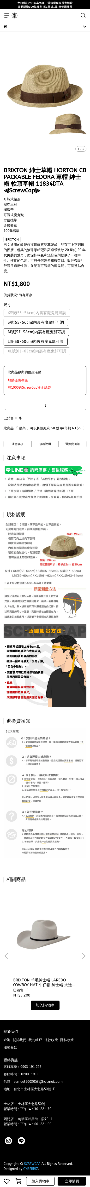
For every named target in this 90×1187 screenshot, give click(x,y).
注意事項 (17, 444)
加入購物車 (40, 1181)
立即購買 (72, 1181)
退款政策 (51, 1040)
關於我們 (19, 1040)
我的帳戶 (35, 1040)
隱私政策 (67, 1040)
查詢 (7, 1040)
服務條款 (10, 1047)
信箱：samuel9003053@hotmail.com (33, 1082)
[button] (83, 956)
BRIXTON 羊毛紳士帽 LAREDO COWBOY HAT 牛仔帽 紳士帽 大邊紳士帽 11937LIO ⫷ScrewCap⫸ (44, 982)
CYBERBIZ (30, 1169)
